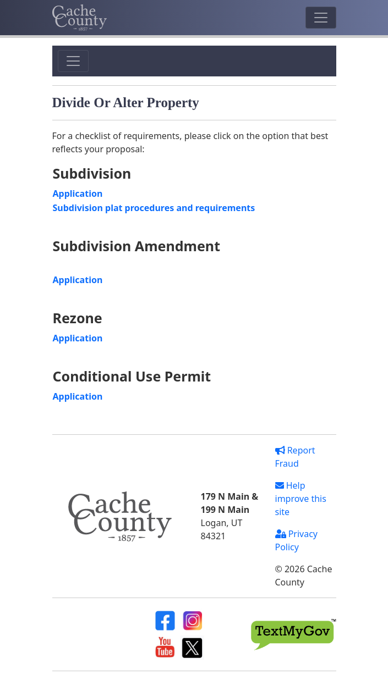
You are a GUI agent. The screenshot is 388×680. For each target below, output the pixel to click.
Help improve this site (300, 498)
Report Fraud (295, 456)
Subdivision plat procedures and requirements (154, 208)
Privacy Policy (296, 540)
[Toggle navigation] (320, 18)
